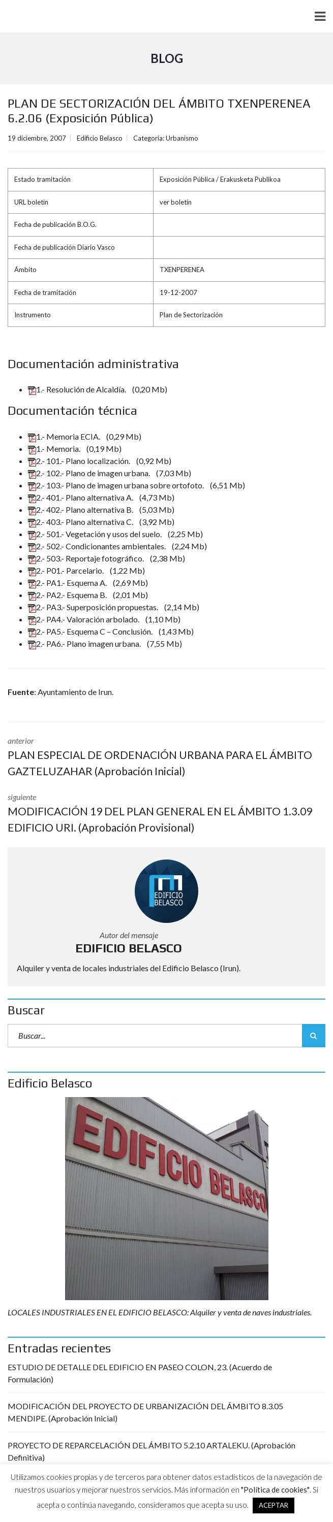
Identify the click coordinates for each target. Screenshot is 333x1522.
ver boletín (176, 202)
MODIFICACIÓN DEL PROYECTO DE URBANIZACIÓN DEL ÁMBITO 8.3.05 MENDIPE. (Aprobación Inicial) (145, 1412)
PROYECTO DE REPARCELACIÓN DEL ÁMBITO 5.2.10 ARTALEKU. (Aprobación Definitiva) (151, 1451)
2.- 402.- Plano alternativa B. (81, 509)
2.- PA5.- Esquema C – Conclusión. (91, 631)
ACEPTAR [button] (273, 1505)
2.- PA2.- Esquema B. (68, 595)
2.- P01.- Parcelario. (66, 570)
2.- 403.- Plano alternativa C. (81, 521)
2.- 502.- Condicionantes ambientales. (97, 546)
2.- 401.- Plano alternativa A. (81, 497)
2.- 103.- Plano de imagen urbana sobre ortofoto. (116, 485)
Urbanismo (182, 138)
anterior (166, 757)
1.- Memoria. (55, 448)
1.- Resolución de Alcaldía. (78, 389)
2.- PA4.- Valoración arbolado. (84, 619)
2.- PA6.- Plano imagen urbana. (85, 643)
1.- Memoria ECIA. (65, 436)
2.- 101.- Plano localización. (80, 461)
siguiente (166, 813)
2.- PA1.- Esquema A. (68, 582)
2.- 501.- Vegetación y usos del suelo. (95, 534)
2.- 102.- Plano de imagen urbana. (90, 473)
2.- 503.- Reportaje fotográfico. (86, 558)
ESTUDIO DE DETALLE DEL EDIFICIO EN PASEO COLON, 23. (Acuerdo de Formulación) (140, 1373)
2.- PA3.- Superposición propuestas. (94, 607)
